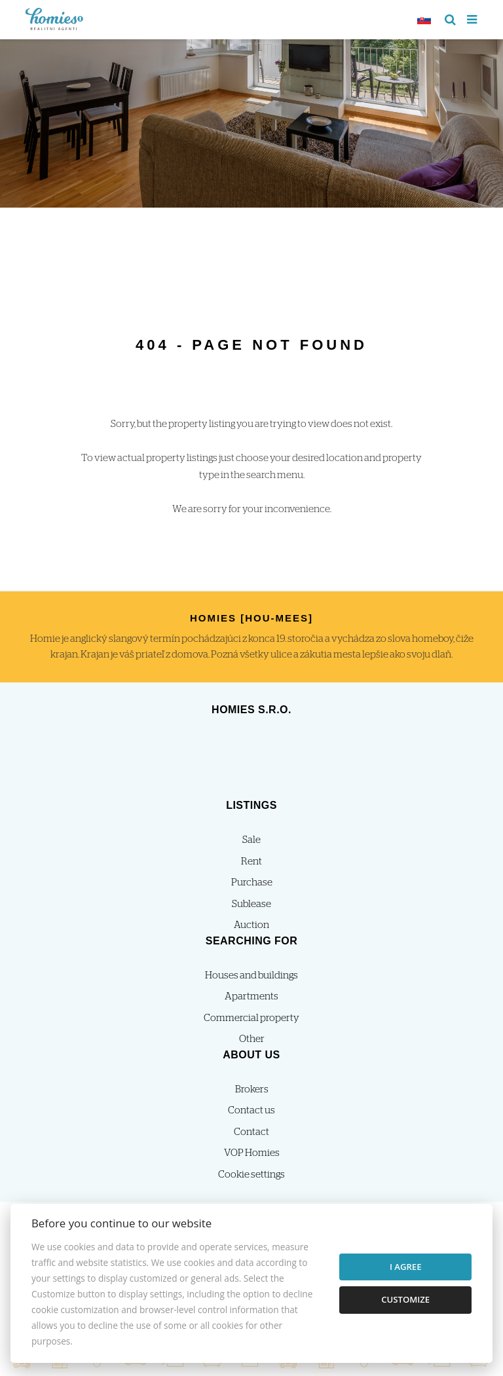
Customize (405, 1299)
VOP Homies (252, 1153)
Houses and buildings (251, 975)
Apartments (251, 996)
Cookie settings (251, 1175)
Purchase (251, 882)
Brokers (252, 1089)
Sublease (251, 904)
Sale (251, 840)
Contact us (251, 1110)
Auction (251, 925)
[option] (251, 120)
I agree (406, 1267)
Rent (251, 861)
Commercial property (251, 1018)
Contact (251, 1132)
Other (252, 1039)
